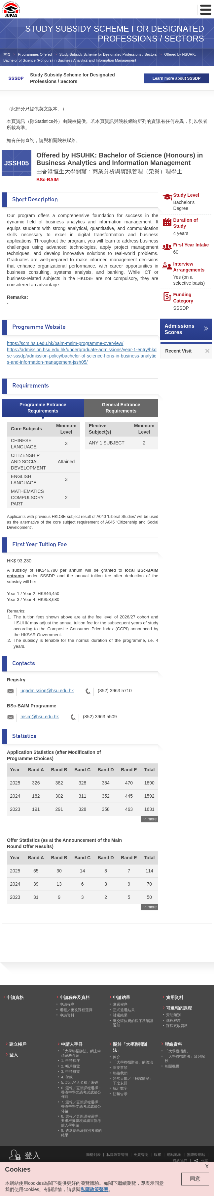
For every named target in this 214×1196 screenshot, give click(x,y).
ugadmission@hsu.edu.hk (47, 690)
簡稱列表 (93, 1154)
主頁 (7, 54)
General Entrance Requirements (121, 407)
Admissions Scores (179, 329)
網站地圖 (174, 1154)
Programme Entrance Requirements (42, 407)
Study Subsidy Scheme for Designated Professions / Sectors (108, 54)
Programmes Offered (35, 54)
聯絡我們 (180, 1160)
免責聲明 (141, 1154)
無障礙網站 (196, 1154)
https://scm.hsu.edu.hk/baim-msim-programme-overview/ (65, 343)
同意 (195, 1179)
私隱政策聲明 (117, 1154)
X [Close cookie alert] (207, 1166)
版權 (157, 1154)
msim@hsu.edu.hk (39, 716)
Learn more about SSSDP (176, 78)
